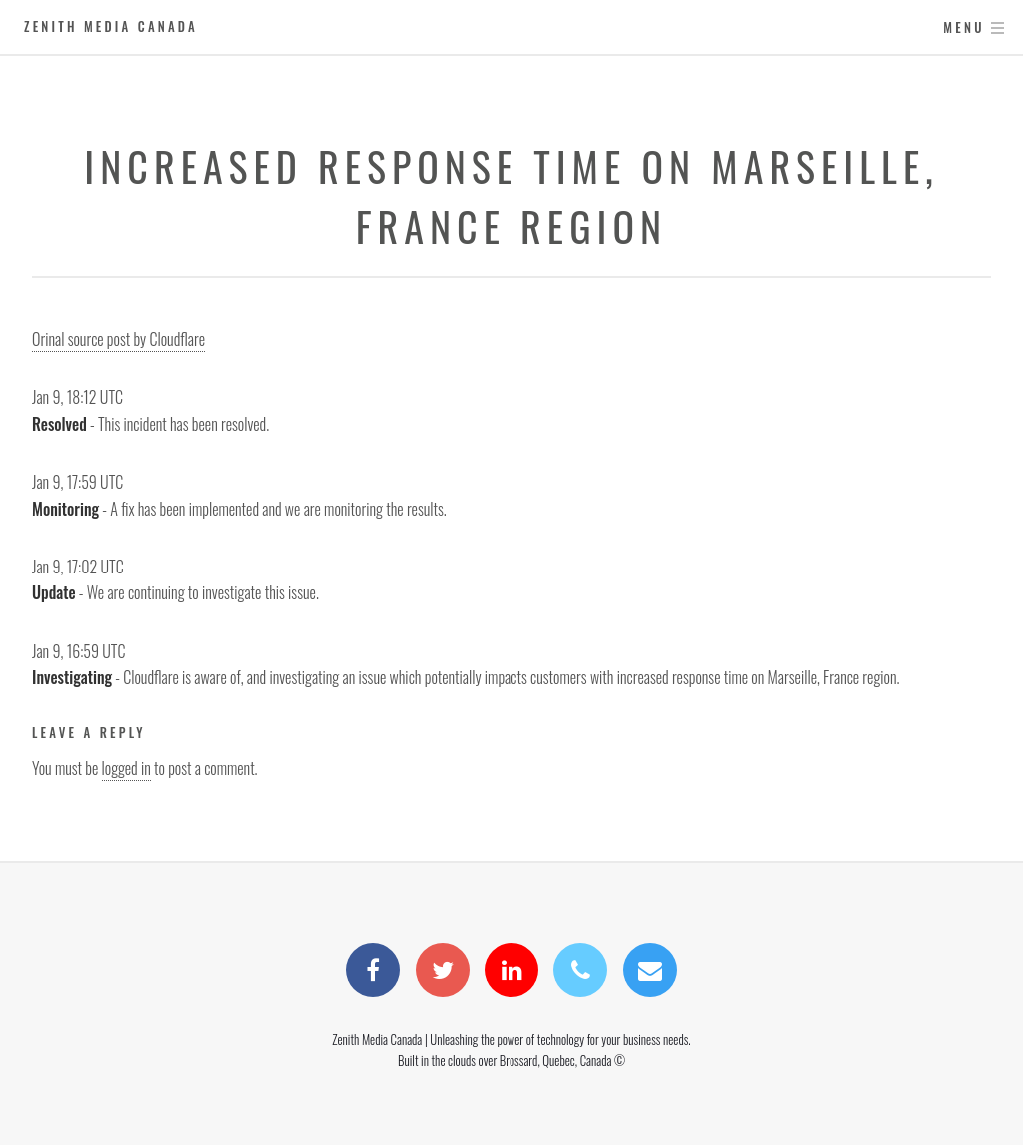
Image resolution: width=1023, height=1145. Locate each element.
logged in (126, 768)
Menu (963, 27)
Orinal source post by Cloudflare (118, 339)
